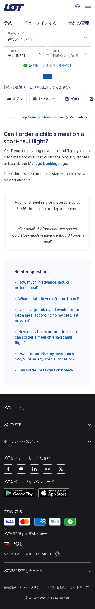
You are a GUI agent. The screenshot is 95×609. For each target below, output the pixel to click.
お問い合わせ (56, 587)
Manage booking (43, 163)
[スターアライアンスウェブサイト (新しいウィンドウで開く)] (48, 553)
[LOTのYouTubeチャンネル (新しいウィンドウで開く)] (21, 469)
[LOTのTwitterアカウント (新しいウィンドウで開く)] (60, 469)
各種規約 (10, 587)
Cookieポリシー (31, 587)
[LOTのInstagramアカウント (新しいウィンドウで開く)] (47, 469)
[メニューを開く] (87, 7)
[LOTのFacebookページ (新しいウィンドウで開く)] (8, 469)
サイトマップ (79, 587)
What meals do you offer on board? (47, 298)
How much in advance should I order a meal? (43, 285)
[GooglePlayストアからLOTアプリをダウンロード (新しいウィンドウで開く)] (19, 492)
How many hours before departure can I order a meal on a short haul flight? (46, 337)
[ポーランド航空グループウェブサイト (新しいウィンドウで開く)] (48, 543)
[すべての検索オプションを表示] (47, 76)
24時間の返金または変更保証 (50, 66)
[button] (47, 37)
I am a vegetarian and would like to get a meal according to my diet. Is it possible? (47, 315)
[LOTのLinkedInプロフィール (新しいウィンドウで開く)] (34, 469)
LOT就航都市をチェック (47, 570)
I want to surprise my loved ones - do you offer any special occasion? (45, 356)
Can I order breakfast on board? (44, 370)
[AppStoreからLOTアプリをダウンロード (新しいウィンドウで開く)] (53, 492)
